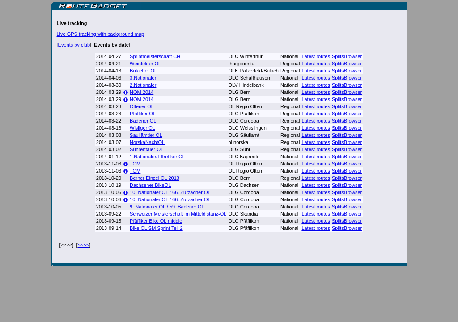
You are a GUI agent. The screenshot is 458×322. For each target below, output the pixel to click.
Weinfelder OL (145, 63)
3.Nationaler (143, 77)
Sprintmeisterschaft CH (155, 56)
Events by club (74, 44)
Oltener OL (142, 106)
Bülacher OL (143, 70)
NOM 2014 (141, 92)
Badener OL (143, 120)
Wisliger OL (142, 128)
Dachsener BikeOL (150, 185)
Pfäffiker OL (143, 113)
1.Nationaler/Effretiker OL (157, 156)
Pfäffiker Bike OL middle (156, 221)
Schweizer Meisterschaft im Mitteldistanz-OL (178, 213)
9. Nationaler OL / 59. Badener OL (167, 206)
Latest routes (315, 56)
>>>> (83, 245)
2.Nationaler (143, 85)
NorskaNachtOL (147, 142)
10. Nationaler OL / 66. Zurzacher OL (170, 192)
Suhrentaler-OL (146, 149)
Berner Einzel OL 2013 (154, 178)
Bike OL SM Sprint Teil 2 (156, 228)
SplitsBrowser (347, 56)
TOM (135, 163)
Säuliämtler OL (146, 135)
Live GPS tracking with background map (100, 34)
